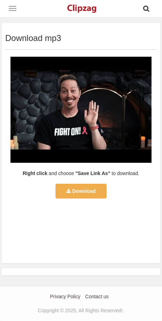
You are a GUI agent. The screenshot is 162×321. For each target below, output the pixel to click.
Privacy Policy (65, 296)
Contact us (97, 296)
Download (81, 191)
